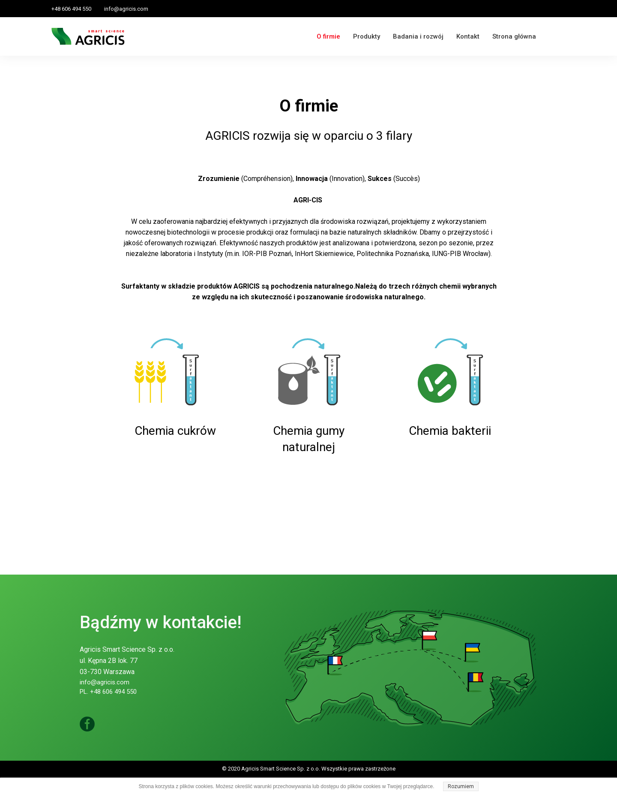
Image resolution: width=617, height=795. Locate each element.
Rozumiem (461, 786)
